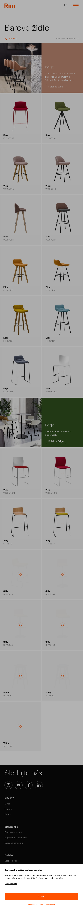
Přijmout (41, 896)
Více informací (11, 883)
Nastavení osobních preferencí (41, 905)
